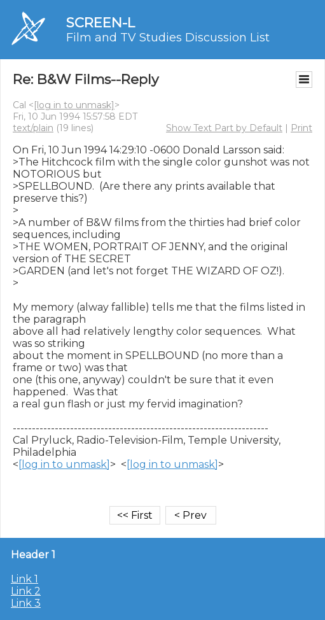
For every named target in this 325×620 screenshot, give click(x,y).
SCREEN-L (100, 23)
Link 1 (24, 579)
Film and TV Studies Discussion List (168, 38)
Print (301, 128)
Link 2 (26, 591)
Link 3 (26, 603)
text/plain (33, 128)
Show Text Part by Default (224, 128)
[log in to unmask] (74, 105)
